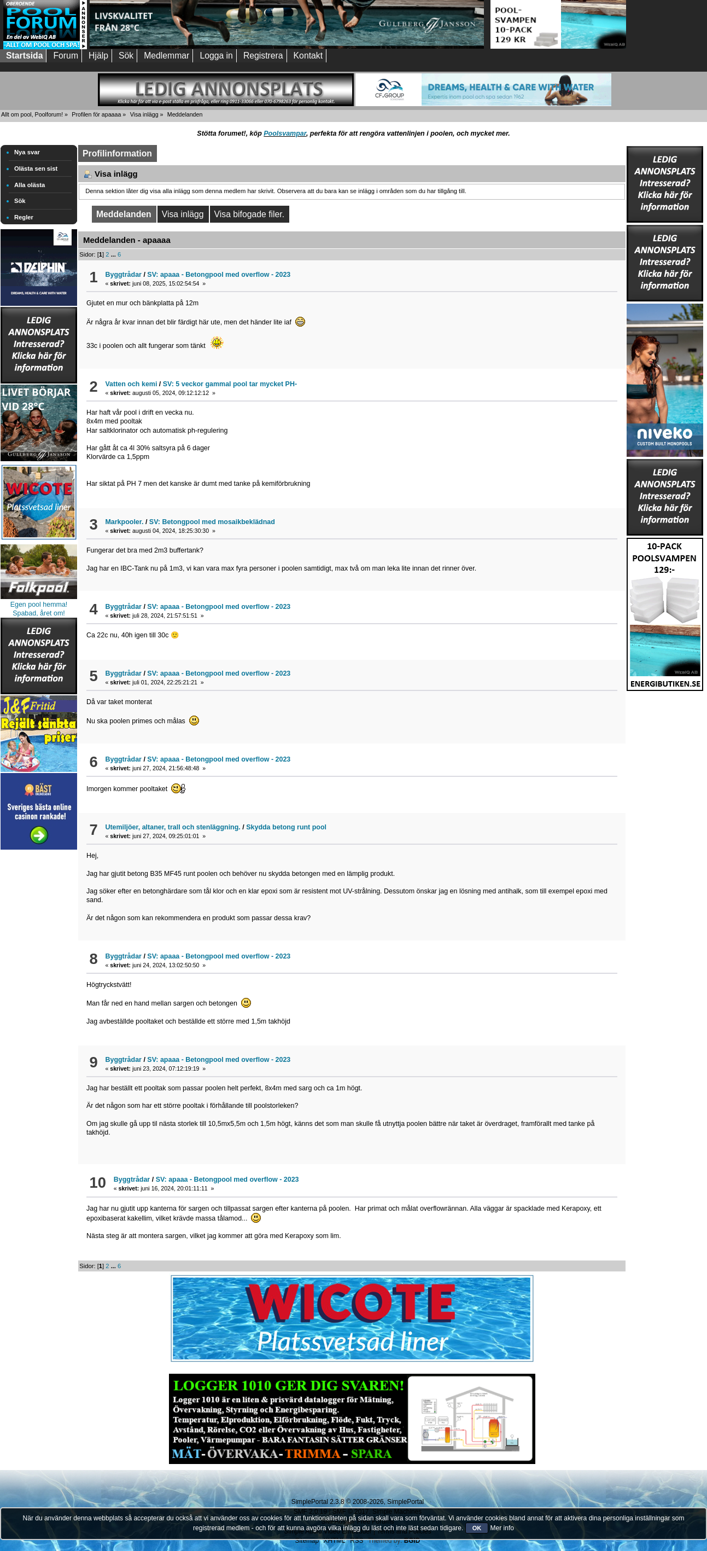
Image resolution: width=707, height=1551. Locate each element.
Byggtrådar (123, 274)
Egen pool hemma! (39, 604)
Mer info (502, 1528)
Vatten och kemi (131, 384)
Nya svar (27, 152)
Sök (20, 200)
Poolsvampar (285, 133)
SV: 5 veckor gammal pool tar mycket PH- (230, 384)
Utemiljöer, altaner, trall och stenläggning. (172, 827)
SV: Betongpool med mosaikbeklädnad (212, 522)
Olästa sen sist (35, 168)
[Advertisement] (39, 1016)
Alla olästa (29, 185)
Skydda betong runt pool (286, 827)
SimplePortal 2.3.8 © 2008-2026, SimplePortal (357, 1502)
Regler (23, 217)
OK (477, 1528)
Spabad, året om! (39, 613)
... (114, 254)
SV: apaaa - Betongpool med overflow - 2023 (218, 274)
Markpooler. (124, 522)
